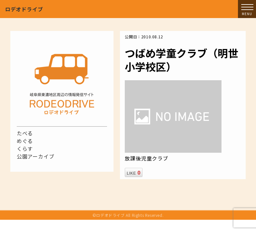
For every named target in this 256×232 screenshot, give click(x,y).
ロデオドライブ (24, 9)
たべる (25, 133)
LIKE (133, 172)
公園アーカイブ (35, 156)
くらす (25, 148)
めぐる (25, 141)
